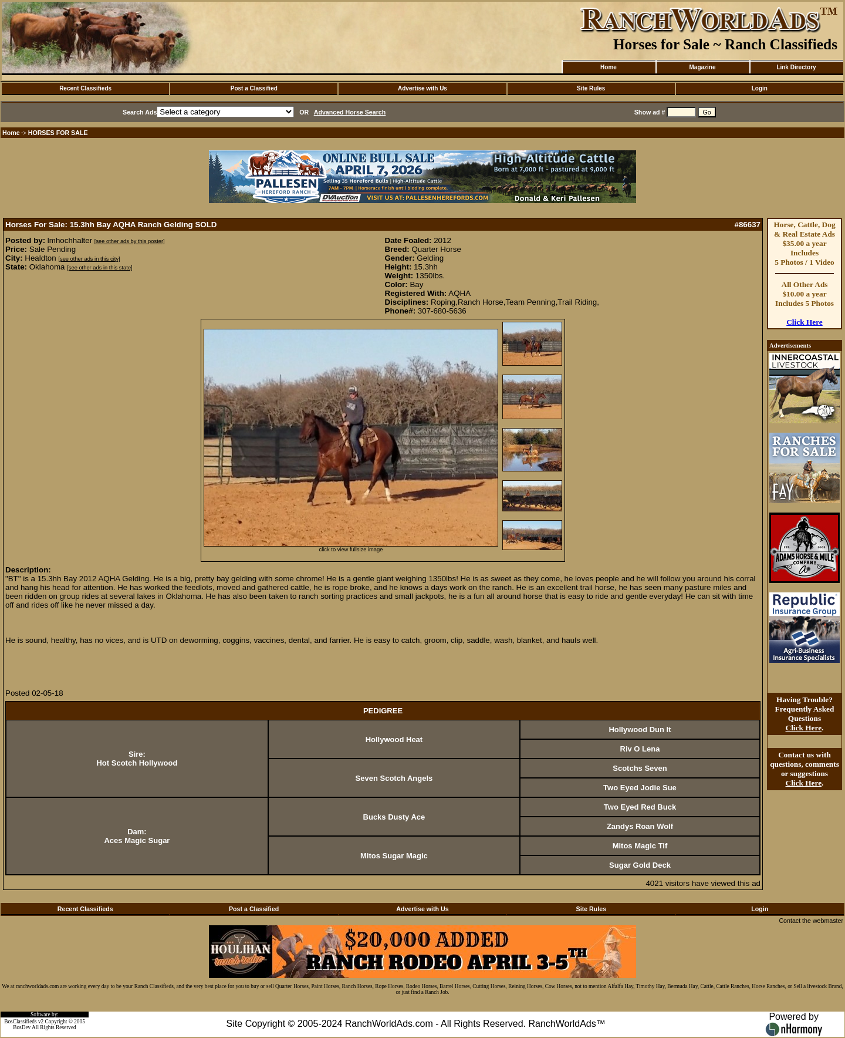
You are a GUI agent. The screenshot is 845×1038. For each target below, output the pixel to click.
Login (760, 88)
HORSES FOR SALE (58, 132)
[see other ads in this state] (99, 268)
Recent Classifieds (85, 88)
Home (608, 67)
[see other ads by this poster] (129, 241)
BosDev (22, 1027)
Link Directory (796, 67)
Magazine (702, 67)
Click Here (804, 322)
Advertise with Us (422, 88)
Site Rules (591, 88)
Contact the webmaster (811, 920)
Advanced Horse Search (350, 112)
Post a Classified (254, 88)
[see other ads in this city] (89, 259)
